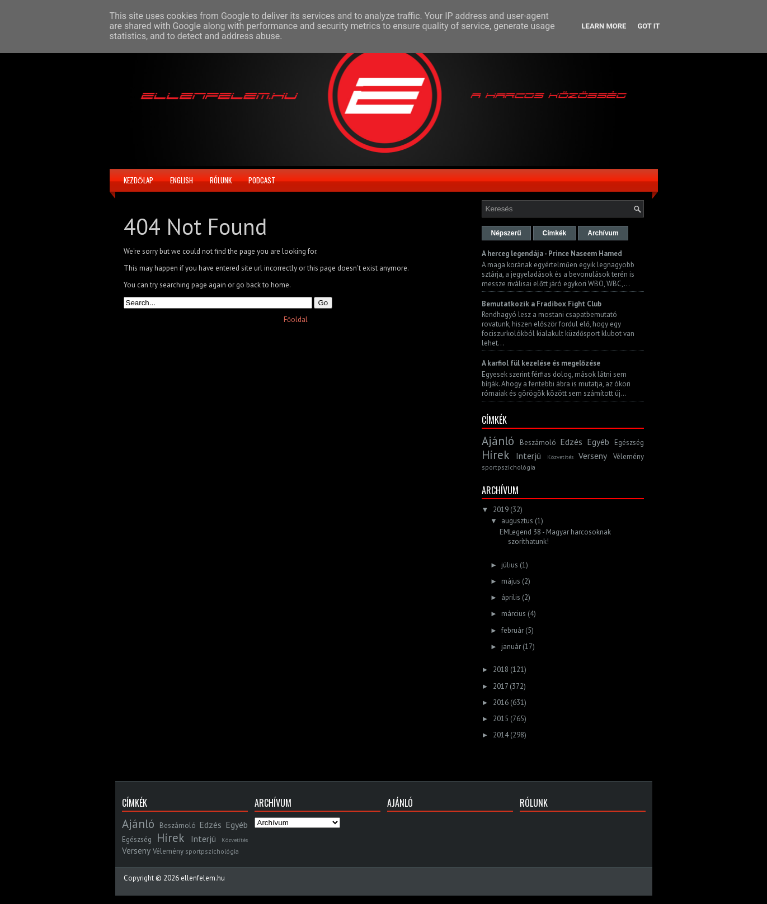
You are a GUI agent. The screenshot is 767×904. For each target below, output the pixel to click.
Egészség (629, 442)
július (509, 565)
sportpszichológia (508, 467)
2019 (501, 509)
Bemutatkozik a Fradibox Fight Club (541, 304)
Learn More (604, 26)
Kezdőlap (138, 180)
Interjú (528, 455)
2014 (501, 735)
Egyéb (598, 441)
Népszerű (506, 233)
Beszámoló (538, 442)
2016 (501, 702)
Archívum (602, 233)
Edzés (571, 441)
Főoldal (296, 319)
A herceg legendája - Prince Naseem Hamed (552, 253)
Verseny (592, 455)
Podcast (261, 180)
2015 (501, 718)
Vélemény (628, 456)
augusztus (517, 521)
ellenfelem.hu (203, 878)
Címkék (555, 233)
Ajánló (498, 440)
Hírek (495, 454)
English (181, 180)
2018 (501, 669)
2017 (500, 686)
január (511, 646)
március (513, 613)
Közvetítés (560, 457)
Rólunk (221, 180)
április (510, 597)
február (512, 630)
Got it (648, 26)
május (510, 581)
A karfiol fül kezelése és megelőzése (541, 363)
